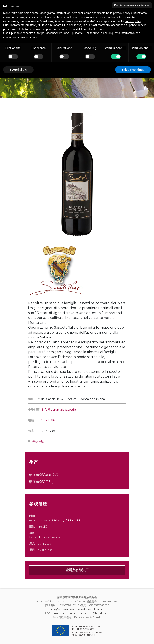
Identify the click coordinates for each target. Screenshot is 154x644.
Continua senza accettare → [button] (132, 5)
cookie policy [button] (133, 21)
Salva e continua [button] (133, 69)
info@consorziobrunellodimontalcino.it (77, 609)
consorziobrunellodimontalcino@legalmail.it (80, 613)
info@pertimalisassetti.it (59, 410)
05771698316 (46, 420)
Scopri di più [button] (18, 69)
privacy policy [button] (121, 13)
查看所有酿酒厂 (77, 570)
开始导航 (38, 441)
